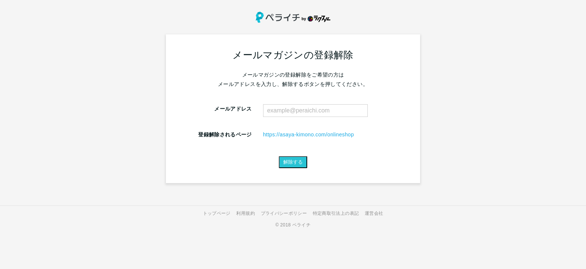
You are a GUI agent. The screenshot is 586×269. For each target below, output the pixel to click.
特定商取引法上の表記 (336, 213)
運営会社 (374, 213)
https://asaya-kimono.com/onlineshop (308, 134)
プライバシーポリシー (284, 213)
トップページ (217, 213)
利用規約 (245, 213)
